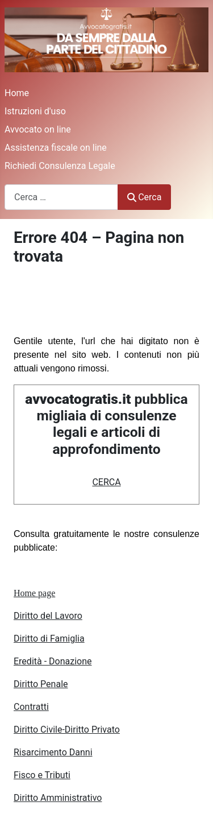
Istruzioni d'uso (35, 111)
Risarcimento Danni (53, 752)
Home (17, 93)
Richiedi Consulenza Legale (60, 165)
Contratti (31, 706)
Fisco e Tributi (42, 775)
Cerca (144, 197)
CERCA (106, 482)
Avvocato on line (38, 129)
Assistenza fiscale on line (56, 147)
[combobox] (61, 197)
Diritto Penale (41, 684)
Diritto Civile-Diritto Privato (67, 729)
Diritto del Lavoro (48, 615)
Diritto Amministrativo (58, 797)
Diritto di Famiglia (49, 638)
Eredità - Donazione (53, 661)
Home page (34, 593)
